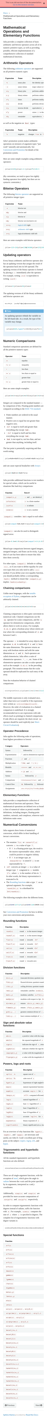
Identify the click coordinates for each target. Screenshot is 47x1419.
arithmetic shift (23, 229)
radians (6, 1181)
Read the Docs (32, 1415)
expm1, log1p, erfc (27, 1141)
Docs (5, 13)
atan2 (16, 1178)
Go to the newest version (23, 4)
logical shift (22, 225)
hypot (5, 1144)
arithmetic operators (23, 69)
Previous (10, 1405)
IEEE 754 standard (32, 409)
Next (39, 1405)
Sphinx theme (9, 1415)
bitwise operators (22, 194)
